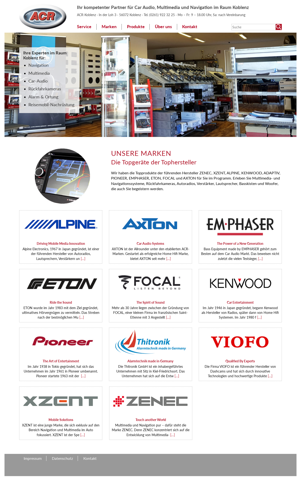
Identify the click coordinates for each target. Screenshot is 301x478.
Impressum (33, 458)
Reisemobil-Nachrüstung (51, 104)
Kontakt (189, 26)
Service (84, 26)
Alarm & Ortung (43, 96)
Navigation (38, 65)
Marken (109, 26)
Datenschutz (62, 458)
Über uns (163, 26)
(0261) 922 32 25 (162, 15)
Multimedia (39, 73)
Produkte (136, 26)
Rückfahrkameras (44, 88)
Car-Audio (38, 81)
